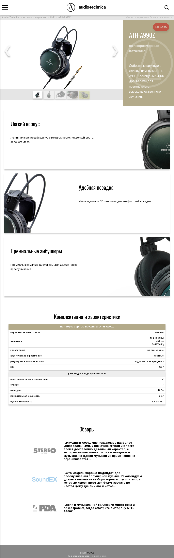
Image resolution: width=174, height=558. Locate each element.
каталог (27, 17)
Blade (83, 553)
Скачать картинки (137, 17)
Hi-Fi (52, 17)
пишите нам (99, 556)
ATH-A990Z (64, 17)
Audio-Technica (10, 17)
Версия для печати (160, 17)
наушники (41, 17)
